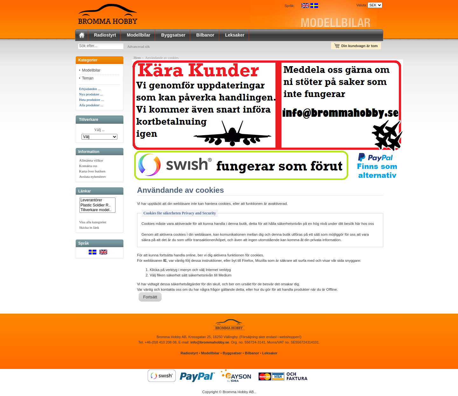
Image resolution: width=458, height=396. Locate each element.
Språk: (290, 6)
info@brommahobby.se (209, 343)
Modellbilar (138, 35)
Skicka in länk (89, 229)
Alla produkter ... (91, 106)
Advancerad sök (145, 46)
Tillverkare (88, 121)
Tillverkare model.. (97, 211)
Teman (88, 79)
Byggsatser (173, 35)
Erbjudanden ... (90, 90)
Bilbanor (205, 35)
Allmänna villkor (91, 161)
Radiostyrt (105, 35)
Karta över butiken (92, 172)
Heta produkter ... (91, 101)
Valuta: (360, 5)
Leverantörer (97, 201)
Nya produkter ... (91, 95)
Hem (137, 59)
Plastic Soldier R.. (97, 206)
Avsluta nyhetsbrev (92, 178)
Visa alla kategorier (92, 223)
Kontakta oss (88, 167)
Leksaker (235, 35)
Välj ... (99, 131)
